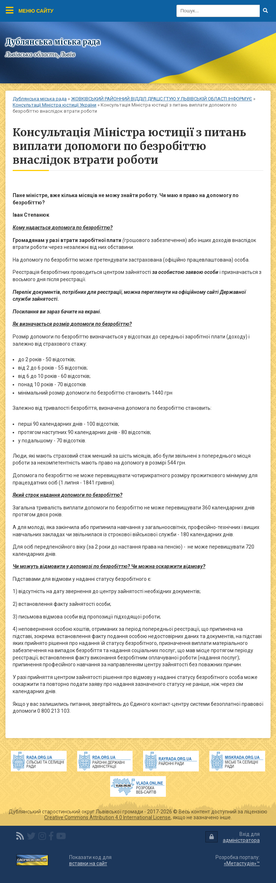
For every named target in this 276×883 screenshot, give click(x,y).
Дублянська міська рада (40, 98)
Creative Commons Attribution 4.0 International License (107, 817)
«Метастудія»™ (242, 863)
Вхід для (232, 837)
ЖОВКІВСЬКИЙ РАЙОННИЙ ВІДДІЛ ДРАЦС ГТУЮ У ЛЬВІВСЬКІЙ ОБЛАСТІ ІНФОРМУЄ (161, 98)
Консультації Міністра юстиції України (54, 105)
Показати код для (90, 860)
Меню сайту (30, 10)
